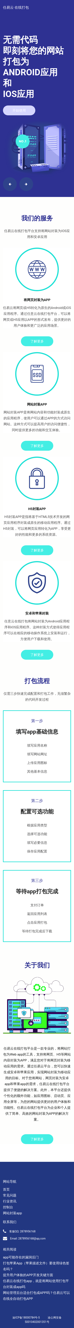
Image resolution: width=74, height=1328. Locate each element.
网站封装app (12, 1213)
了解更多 (37, 341)
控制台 (8, 1207)
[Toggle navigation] (66, 4)
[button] (10, 184)
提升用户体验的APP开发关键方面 (28, 1275)
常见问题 (9, 1195)
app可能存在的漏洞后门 (21, 1257)
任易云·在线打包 (16, 7)
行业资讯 (9, 1201)
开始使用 (19, 110)
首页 (6, 1189)
